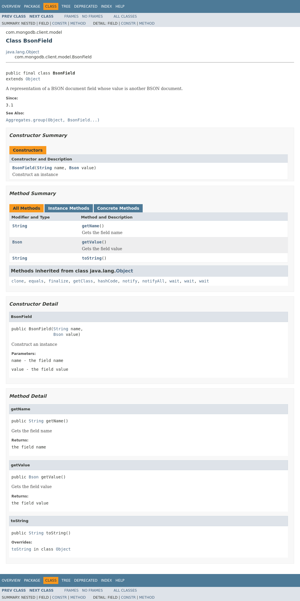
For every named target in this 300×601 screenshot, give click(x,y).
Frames (71, 16)
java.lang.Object (22, 52)
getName (90, 226)
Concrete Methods (118, 208)
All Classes (125, 16)
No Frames (92, 16)
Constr (59, 23)
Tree (66, 6)
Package (32, 6)
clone (17, 281)
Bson (74, 167)
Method (78, 23)
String (44, 167)
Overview (11, 6)
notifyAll (153, 281)
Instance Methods (68, 208)
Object (32, 79)
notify (129, 281)
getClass (83, 281)
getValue (92, 242)
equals (36, 281)
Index (106, 6)
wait (175, 281)
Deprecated (86, 6)
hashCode (107, 281)
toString (92, 258)
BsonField (23, 167)
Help (120, 6)
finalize (58, 281)
